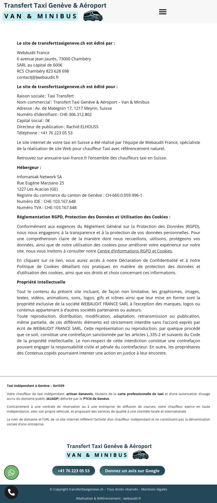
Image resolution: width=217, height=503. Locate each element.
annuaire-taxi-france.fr (65, 158)
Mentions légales (154, 489)
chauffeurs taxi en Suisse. (142, 158)
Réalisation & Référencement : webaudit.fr (108, 498)
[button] (163, 11)
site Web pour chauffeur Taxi (82, 148)
